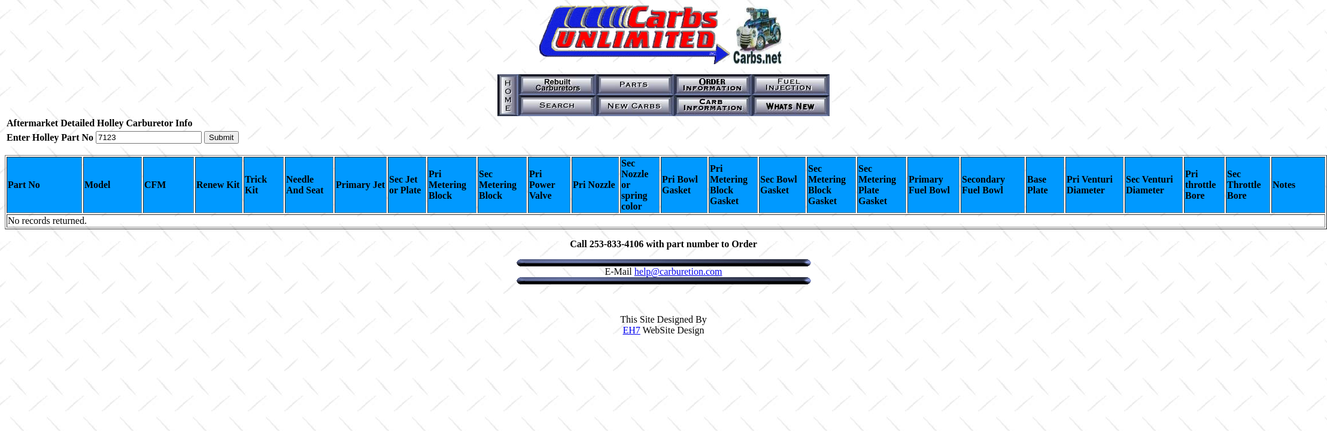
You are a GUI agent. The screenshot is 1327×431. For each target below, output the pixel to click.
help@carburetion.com (678, 271)
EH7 (631, 330)
